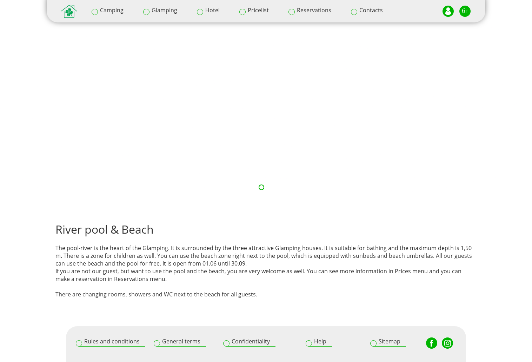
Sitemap (389, 341)
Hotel (212, 10)
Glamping (164, 10)
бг (465, 11)
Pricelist (258, 10)
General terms (181, 341)
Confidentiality (251, 341)
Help (320, 341)
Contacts (371, 10)
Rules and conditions (112, 341)
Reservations (314, 10)
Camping (112, 10)
